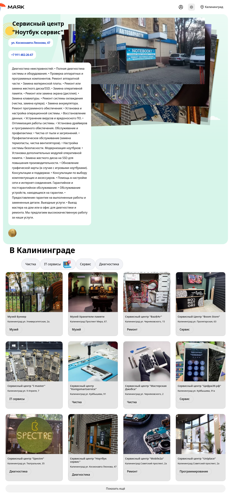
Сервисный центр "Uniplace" (197, 458)
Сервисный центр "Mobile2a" (144, 458)
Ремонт (132, 329)
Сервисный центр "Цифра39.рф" (199, 385)
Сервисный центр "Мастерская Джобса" (146, 387)
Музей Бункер (16, 316)
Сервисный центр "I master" (26, 385)
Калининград (214, 7)
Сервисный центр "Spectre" (25, 458)
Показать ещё (115, 489)
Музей (13, 329)
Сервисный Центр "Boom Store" (199, 316)
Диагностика (109, 264)
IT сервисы (58, 264)
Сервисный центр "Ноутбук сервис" (88, 460)
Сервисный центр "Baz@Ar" (143, 316)
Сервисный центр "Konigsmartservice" (83, 387)
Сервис (85, 264)
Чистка (30, 264)
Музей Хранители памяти (87, 316)
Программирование (194, 471)
